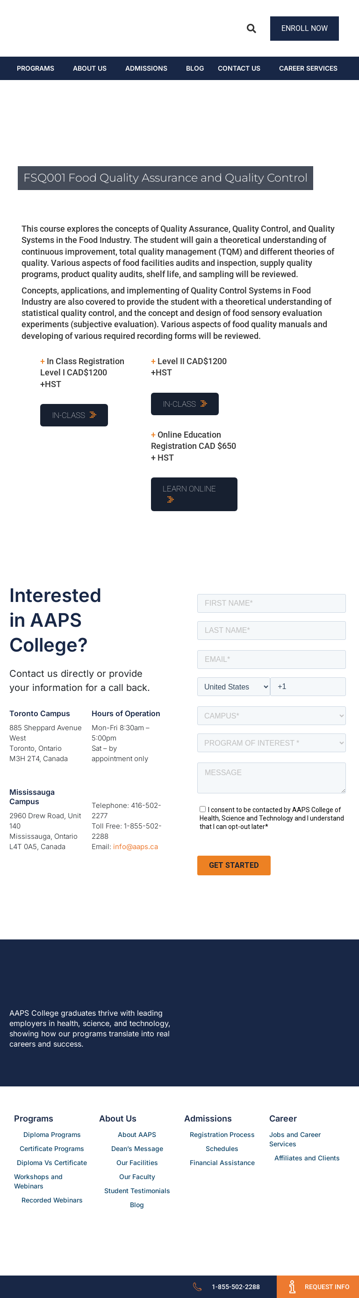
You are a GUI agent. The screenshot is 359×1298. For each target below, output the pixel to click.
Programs (35, 68)
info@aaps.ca (135, 846)
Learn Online (189, 488)
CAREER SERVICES (308, 68)
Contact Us (239, 68)
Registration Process (222, 1134)
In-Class (68, 415)
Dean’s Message (137, 1148)
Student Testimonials (137, 1191)
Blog (195, 68)
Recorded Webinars (52, 1200)
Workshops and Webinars (38, 1181)
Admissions (146, 68)
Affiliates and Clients (307, 1158)
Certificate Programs (52, 1148)
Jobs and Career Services (295, 1139)
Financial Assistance (222, 1162)
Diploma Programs (52, 1134)
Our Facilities (137, 1162)
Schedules (222, 1148)
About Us (90, 68)
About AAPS (137, 1134)
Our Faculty (137, 1177)
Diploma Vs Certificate (52, 1162)
